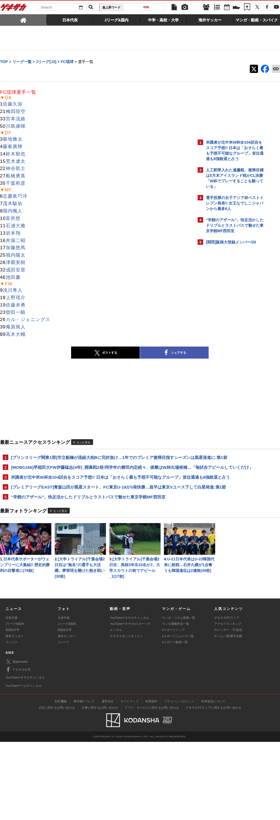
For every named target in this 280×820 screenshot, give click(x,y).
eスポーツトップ (173, 708)
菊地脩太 (13, 139)
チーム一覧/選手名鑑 (228, 714)
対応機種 (61, 779)
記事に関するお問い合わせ (100, 785)
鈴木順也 (16, 154)
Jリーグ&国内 (14, 701)
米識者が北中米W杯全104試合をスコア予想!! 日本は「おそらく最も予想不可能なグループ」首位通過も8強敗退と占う (97, 493)
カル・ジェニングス (28, 319)
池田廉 (13, 277)
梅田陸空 (16, 111)
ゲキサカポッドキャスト (126, 714)
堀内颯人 (13, 211)
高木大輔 (16, 334)
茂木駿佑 (13, 203)
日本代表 (11, 695)
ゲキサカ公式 (17, 748)
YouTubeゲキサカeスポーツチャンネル (130, 705)
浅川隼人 (13, 290)
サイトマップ (130, 779)
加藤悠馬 (16, 248)
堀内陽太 (16, 255)
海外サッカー (14, 714)
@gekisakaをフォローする (228, 338)
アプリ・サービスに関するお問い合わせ (152, 785)
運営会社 (108, 779)
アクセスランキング (227, 701)
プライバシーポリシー (179, 779)
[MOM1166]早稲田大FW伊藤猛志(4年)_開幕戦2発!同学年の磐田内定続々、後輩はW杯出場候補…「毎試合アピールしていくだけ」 (97, 477)
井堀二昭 (16, 240)
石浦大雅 (16, 226)
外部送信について (213, 779)
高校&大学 (12, 708)
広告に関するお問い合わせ (57, 785)
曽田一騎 (16, 312)
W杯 (146, 7)
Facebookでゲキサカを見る (228, 350)
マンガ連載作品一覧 (175, 701)
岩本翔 (13, 233)
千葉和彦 (16, 183)
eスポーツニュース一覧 (178, 714)
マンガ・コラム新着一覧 (178, 695)
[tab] (23, 19)
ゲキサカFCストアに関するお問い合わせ (213, 785)
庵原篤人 (16, 327)
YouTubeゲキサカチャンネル (129, 695)
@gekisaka (16, 740)
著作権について (84, 779)
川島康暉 (16, 126)
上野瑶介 (16, 297)
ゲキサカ (13, 9)
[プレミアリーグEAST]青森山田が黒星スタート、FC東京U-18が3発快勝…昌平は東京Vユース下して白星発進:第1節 (96, 509)
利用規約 (151, 779)
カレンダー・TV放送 (228, 708)
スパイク (11, 720)
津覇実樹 (16, 262)
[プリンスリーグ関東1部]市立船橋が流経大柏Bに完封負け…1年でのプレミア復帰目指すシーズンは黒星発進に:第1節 (96, 460)
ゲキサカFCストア (226, 695)
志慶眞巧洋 (15, 196)
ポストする (57, 353)
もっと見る (83, 442)
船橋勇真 (16, 176)
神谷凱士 (16, 168)
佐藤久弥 (13, 104)
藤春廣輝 (13, 146)
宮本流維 (16, 119)
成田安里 (16, 270)
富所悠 (13, 218)
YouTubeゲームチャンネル (23, 763)
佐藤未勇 (16, 305)
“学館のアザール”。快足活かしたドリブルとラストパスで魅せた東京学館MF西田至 (88, 522)
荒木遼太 (16, 161)
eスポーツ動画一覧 (175, 720)
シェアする (126, 353)
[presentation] (23, 19)
